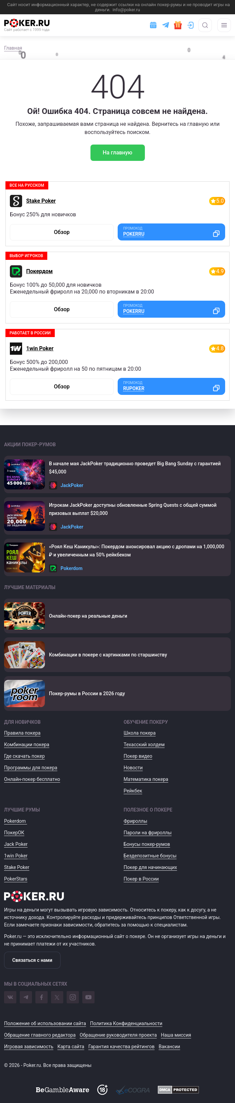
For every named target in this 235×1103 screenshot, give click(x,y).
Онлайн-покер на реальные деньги (88, 616)
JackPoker (72, 485)
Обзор (61, 232)
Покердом (39, 271)
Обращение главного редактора (39, 1035)
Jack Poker (16, 844)
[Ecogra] (133, 1090)
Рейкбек (133, 790)
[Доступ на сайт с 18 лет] (102, 1090)
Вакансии (169, 1046)
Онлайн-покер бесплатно (32, 779)
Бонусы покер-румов (147, 844)
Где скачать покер (24, 756)
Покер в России (141, 879)
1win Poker (39, 348)
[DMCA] (178, 1090)
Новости (133, 767)
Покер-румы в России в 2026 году (87, 693)
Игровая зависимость (28, 1046)
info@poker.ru (126, 9)
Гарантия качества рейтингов (121, 1046)
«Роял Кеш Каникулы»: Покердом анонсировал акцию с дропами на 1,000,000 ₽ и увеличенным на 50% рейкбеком (136, 550)
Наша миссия (176, 1035)
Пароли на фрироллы (148, 832)
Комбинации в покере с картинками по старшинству (108, 654)
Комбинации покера (26, 744)
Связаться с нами (32, 960)
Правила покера (22, 733)
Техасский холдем (144, 744)
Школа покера (140, 733)
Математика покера (146, 779)
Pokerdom (72, 568)
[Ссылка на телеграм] (166, 25)
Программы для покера (30, 767)
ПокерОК (14, 832)
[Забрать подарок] (178, 25)
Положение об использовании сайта (45, 1023)
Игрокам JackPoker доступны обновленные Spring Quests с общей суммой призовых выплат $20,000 (133, 509)
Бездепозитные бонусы (150, 855)
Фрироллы (136, 821)
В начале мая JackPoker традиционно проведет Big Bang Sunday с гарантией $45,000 (135, 467)
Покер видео (138, 756)
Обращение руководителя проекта (118, 1035)
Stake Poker (41, 201)
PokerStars (15, 879)
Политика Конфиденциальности (126, 1023)
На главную (117, 152)
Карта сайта (70, 1046)
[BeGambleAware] (62, 1089)
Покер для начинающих (150, 867)
